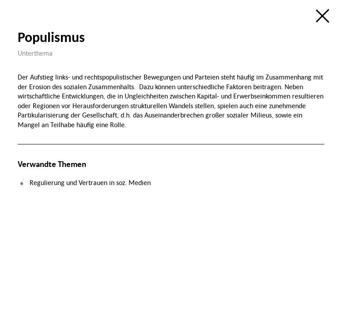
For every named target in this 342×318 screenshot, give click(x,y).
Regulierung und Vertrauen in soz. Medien (90, 182)
